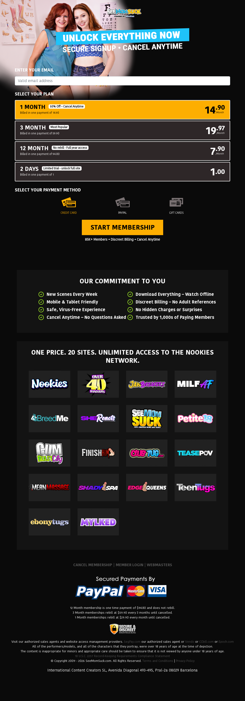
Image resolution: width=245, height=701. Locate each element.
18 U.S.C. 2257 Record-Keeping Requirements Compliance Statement (122, 656)
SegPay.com (132, 641)
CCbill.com (206, 641)
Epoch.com (226, 641)
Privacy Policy (185, 661)
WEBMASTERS (159, 565)
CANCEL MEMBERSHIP (92, 565)
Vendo (189, 641)
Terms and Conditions (157, 661)
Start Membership (122, 227)
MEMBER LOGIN (129, 565)
